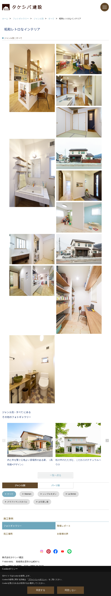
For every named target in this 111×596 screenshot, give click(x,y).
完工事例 (8, 534)
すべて (10, 494)
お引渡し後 (45, 502)
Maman (28, 494)
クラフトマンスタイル (18, 502)
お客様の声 (62, 534)
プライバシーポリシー (37, 579)
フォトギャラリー (13, 526)
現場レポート (64, 526)
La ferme (74, 494)
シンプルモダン (51, 494)
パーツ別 (55, 485)
